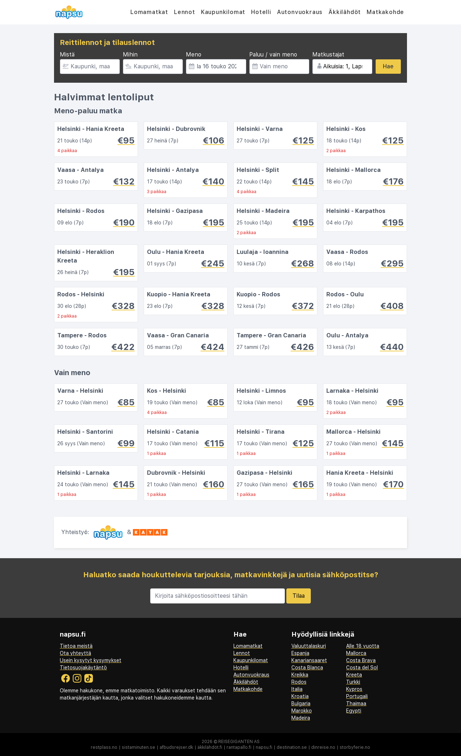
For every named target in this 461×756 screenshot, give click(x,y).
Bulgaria (300, 703)
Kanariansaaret (309, 660)
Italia (297, 689)
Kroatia (300, 696)
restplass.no (104, 747)
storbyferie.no (355, 747)
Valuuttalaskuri (308, 646)
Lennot (184, 12)
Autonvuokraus (300, 12)
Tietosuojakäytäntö (83, 667)
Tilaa (298, 595)
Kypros (354, 689)
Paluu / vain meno (273, 54)
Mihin (130, 54)
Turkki (353, 682)
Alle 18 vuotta (362, 646)
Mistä (67, 54)
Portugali (357, 696)
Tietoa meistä (76, 646)
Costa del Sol (362, 667)
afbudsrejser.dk (176, 747)
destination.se (292, 747)
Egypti (353, 711)
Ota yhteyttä (75, 653)
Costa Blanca (307, 667)
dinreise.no (323, 747)
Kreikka (299, 675)
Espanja (300, 653)
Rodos (298, 682)
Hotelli (261, 12)
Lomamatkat (149, 12)
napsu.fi (264, 747)
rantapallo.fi (239, 747)
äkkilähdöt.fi (209, 747)
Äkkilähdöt (344, 12)
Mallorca (356, 653)
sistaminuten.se (138, 747)
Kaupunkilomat (223, 12)
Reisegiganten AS (239, 741)
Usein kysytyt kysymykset (90, 660)
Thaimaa (356, 703)
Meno (193, 54)
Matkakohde (385, 12)
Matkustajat (328, 54)
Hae (388, 66)
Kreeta (354, 675)
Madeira (300, 718)
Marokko (301, 711)
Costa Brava (361, 660)
